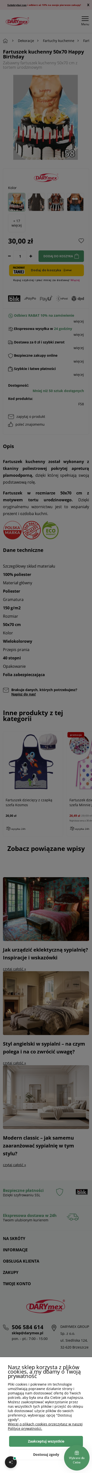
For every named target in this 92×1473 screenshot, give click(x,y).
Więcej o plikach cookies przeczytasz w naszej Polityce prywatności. (45, 1426)
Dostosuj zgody (46, 1454)
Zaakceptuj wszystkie (46, 1441)
